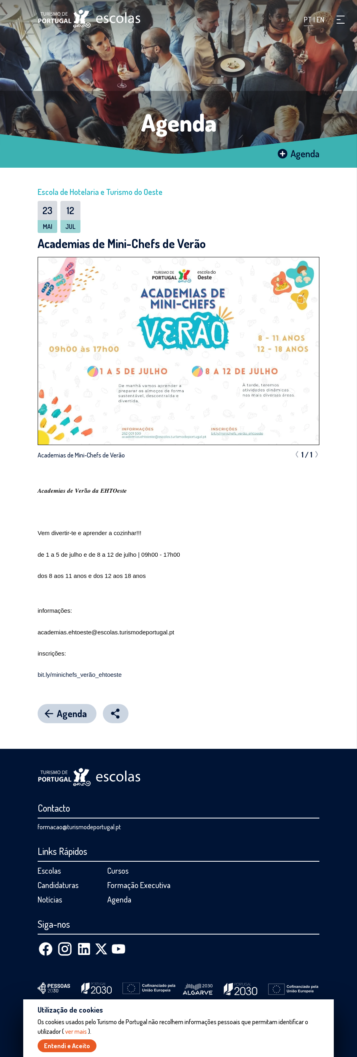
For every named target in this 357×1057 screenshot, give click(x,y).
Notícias (50, 899)
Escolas (49, 870)
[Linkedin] (84, 949)
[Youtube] (118, 949)
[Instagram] (65, 949)
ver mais (76, 1031)
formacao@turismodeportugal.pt (79, 827)
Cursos (117, 870)
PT (308, 19)
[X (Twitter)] (101, 949)
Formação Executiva (138, 885)
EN (320, 19)
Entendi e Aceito (67, 1046)
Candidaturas (58, 885)
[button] (341, 20)
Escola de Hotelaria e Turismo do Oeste (100, 192)
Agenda (179, 122)
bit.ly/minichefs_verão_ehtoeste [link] (80, 674)
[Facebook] (46, 949)
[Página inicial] (89, 19)
